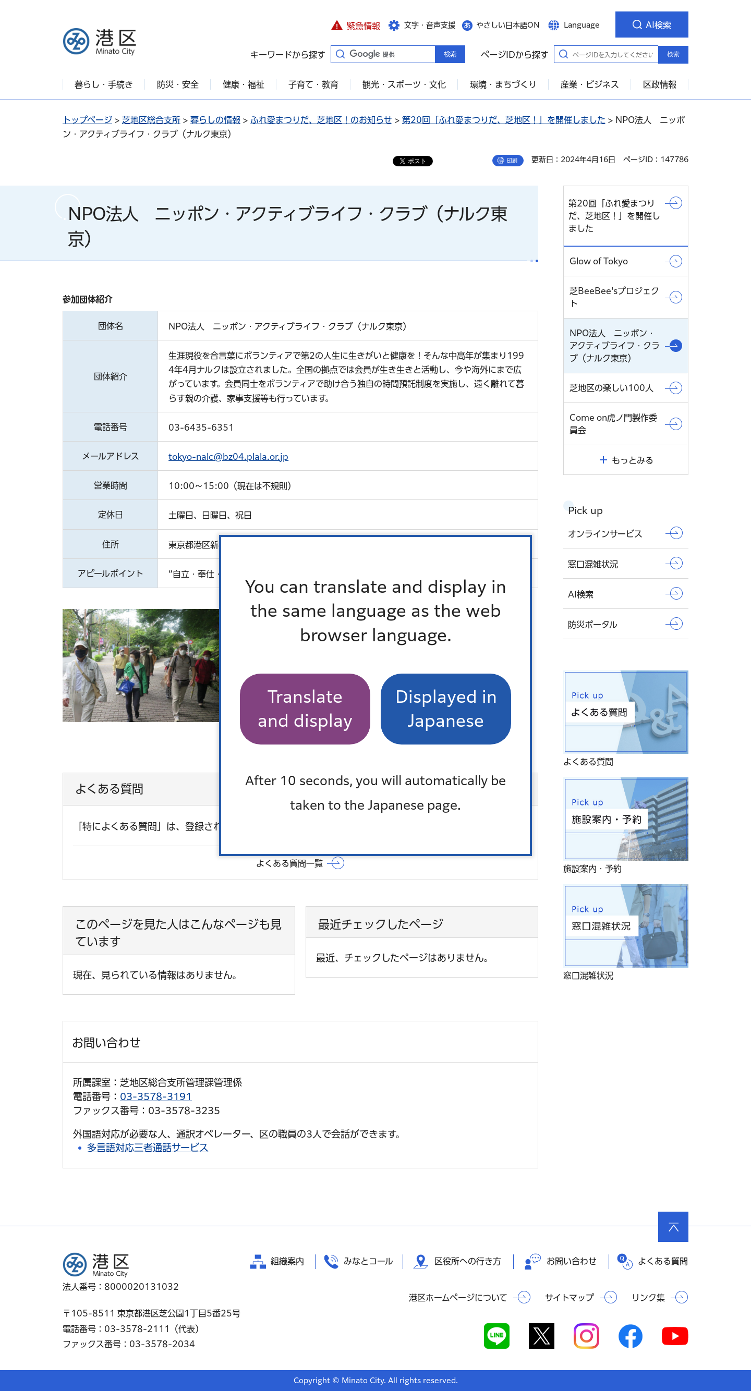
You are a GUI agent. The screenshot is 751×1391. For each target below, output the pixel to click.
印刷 (512, 160)
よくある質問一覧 (289, 863)
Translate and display (305, 709)
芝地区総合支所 (151, 120)
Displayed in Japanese (446, 709)
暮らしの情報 (215, 120)
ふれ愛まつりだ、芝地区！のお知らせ (321, 120)
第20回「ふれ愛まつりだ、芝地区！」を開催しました (503, 120)
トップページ (87, 120)
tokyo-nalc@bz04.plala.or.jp (228, 457)
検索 (673, 54)
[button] (355, 24)
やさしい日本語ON (508, 25)
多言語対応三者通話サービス (148, 1147)
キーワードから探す (340, 53)
